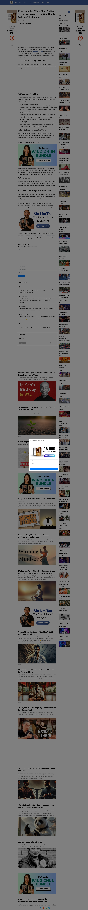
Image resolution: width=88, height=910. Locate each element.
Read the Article (44, 469)
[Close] (57, 440)
